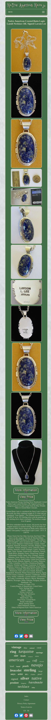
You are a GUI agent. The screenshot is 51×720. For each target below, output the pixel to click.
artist (20, 674)
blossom (41, 661)
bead (12, 666)
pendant (14, 682)
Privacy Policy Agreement (26, 703)
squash (28, 661)
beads (23, 656)
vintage (16, 647)
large (40, 671)
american (16, 660)
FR (28, 711)
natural (32, 648)
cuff (34, 660)
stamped (30, 656)
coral (39, 648)
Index (26, 696)
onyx (13, 674)
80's (26, 674)
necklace (23, 686)
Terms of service (26, 707)
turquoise (26, 652)
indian (37, 656)
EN (25, 711)
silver (24, 678)
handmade (36, 682)
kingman (23, 683)
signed (14, 678)
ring (13, 652)
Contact (26, 700)
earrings (39, 653)
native (37, 678)
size (16, 655)
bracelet (15, 670)
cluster (33, 674)
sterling (30, 670)
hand (18, 666)
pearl (40, 674)
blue (25, 648)
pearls (26, 666)
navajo (37, 665)
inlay (33, 687)
